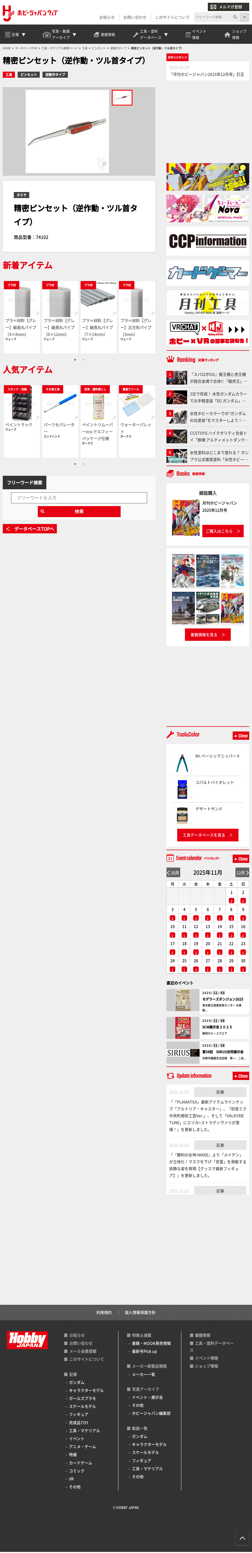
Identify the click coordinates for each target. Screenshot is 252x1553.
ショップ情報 (206, 1367)
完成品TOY (78, 1423)
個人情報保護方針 (140, 1313)
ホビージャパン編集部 (151, 1414)
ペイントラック (18, 425)
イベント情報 (206, 1359)
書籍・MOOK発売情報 (151, 1344)
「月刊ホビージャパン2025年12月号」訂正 (206, 75)
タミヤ (21, 196)
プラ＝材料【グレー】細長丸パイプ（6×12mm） (59, 328)
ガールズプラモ (82, 1399)
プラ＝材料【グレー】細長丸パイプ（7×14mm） (97, 328)
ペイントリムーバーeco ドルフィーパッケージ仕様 (97, 432)
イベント (76, 1439)
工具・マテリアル (84, 1431)
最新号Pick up (144, 1352)
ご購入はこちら (219, 532)
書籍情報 (202, 1336)
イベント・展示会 (147, 1398)
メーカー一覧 (143, 1375)
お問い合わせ (135, 17)
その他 (75, 1487)
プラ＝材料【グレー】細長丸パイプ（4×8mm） (20, 328)
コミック (76, 1471)
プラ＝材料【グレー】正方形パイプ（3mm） (135, 328)
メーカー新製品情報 (149, 1367)
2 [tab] (83, 361)
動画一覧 (139, 1429)
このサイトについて (172, 17)
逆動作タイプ (55, 76)
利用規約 (104, 1313)
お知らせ (107, 17)
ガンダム (76, 1383)
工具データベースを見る (204, 836)
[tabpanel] (22, 318)
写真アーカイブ (145, 1390)
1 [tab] (75, 361)
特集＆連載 (141, 1336)
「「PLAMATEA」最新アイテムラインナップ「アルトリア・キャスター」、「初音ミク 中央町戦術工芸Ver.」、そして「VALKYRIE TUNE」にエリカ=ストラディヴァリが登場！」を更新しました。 (207, 1116)
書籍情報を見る (203, 635)
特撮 (73, 1456)
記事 (220, 1093)
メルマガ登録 (226, 7)
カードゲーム (80, 1463)
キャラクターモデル (86, 1391)
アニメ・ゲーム (82, 1447)
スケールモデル (82, 1407)
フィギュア (78, 1415)
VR (71, 1479)
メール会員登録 (82, 1352)
